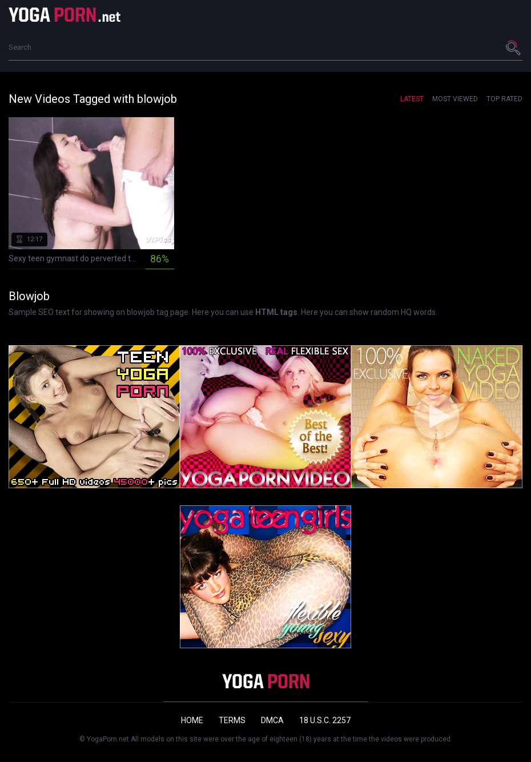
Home (192, 720)
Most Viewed (455, 99)
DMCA (272, 720)
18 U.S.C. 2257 (325, 720)
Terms (232, 720)
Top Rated (504, 99)
